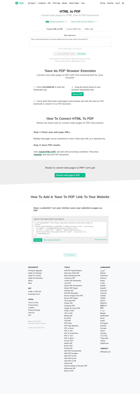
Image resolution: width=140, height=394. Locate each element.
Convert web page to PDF (70, 175)
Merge (64, 3)
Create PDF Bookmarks (72, 366)
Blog (30, 283)
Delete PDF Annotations (73, 371)
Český (102, 283)
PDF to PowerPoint (71, 363)
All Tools (32, 3)
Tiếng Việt (104, 338)
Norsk (102, 318)
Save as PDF (77, 94)
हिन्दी (101, 308)
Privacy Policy (33, 305)
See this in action (101, 239)
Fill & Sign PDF (69, 311)
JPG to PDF (68, 323)
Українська (104, 343)
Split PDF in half (70, 276)
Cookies (31, 308)
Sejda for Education (35, 278)
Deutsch (103, 278)
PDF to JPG (68, 321)
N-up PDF (67, 343)
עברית (102, 311)
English (103, 286)
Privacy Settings (34, 310)
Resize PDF (68, 346)
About (30, 281)
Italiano (103, 296)
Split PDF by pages (71, 278)
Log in (117, 3)
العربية (102, 271)
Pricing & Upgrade (35, 271)
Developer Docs (34, 294)
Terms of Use (33, 303)
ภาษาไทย (103, 336)
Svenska (103, 333)
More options (82, 54)
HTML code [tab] (89, 29)
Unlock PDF (68, 341)
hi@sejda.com (105, 352)
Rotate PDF (68, 338)
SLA (29, 315)
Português (104, 323)
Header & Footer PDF (72, 316)
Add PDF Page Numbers (73, 368)
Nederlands (104, 316)
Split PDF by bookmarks (72, 273)
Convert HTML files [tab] (73, 29)
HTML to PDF (69, 348)
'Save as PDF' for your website (83, 22)
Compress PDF (69, 296)
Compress (42, 3)
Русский (103, 328)
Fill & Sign (56, 3)
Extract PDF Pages (71, 271)
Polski (102, 321)
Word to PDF (69, 331)
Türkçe (102, 341)
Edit (49, 3)
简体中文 (103, 303)
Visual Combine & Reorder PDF (75, 288)
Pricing (102, 3)
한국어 (102, 301)
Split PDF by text (70, 283)
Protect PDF (68, 336)
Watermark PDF (70, 326)
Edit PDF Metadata (71, 361)
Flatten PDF (68, 358)
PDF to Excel (69, 333)
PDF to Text (68, 313)
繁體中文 (103, 306)
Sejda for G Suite (34, 276)
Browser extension (56, 22)
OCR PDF (67, 351)
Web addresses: (70, 35)
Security (31, 313)
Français (103, 293)
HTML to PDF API (34, 292)
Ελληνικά (103, 291)
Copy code (38, 240)
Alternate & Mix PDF (71, 286)
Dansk (102, 281)
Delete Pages (74, 3)
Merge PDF (68, 291)
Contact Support (70, 255)
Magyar (103, 313)
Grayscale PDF (69, 353)
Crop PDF (67, 301)
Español (103, 288)
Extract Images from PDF (73, 356)
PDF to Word (69, 328)
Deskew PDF (68, 306)
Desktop (110, 3)
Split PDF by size (70, 281)
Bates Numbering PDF (72, 293)
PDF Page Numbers (71, 318)
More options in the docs (52, 240)
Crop (83, 3)
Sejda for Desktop (35, 273)
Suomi (102, 331)
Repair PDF (68, 298)
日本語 (102, 298)
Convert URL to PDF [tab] (55, 29)
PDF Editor (68, 308)
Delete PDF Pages (71, 303)
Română (103, 326)
